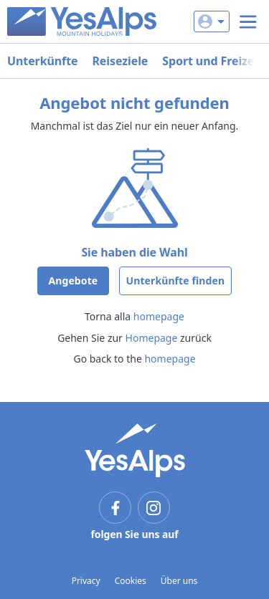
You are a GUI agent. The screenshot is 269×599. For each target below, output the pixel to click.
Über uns (179, 581)
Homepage (152, 338)
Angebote (73, 280)
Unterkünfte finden (175, 280)
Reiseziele (120, 61)
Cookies (130, 581)
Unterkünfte (42, 61)
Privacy (86, 581)
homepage (158, 316)
